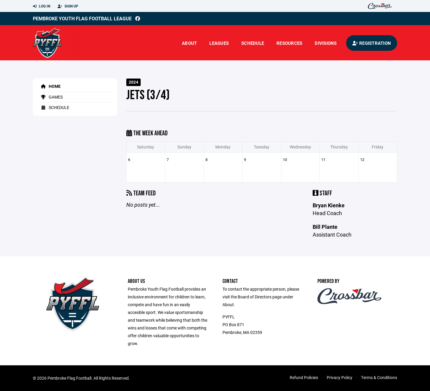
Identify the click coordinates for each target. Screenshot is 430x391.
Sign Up (68, 6)
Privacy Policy (339, 377)
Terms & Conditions (379, 377)
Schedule (252, 43)
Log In (41, 6)
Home (50, 86)
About (189, 43)
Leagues (219, 43)
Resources (289, 43)
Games (51, 97)
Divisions (326, 43)
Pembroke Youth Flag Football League (82, 18)
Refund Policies (304, 377)
